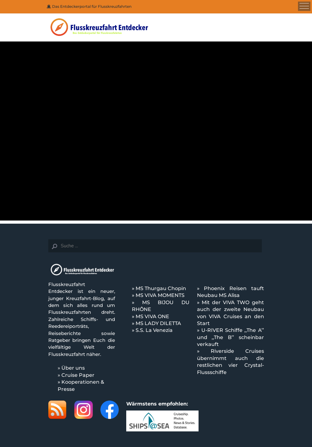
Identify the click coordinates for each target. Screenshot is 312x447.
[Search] (155, 245)
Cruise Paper (77, 375)
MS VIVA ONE (152, 316)
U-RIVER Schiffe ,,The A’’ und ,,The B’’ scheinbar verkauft (230, 337)
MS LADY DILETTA (158, 323)
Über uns (73, 368)
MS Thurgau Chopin (161, 288)
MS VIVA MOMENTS (160, 295)
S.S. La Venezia (154, 330)
